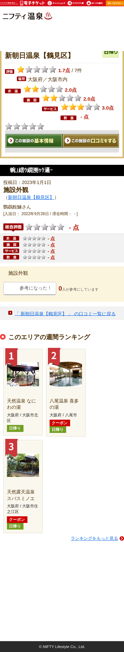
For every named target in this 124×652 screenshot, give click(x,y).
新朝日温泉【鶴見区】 (31, 197)
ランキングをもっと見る (94, 538)
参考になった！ (36, 288)
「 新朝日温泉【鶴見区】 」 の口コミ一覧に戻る (65, 313)
